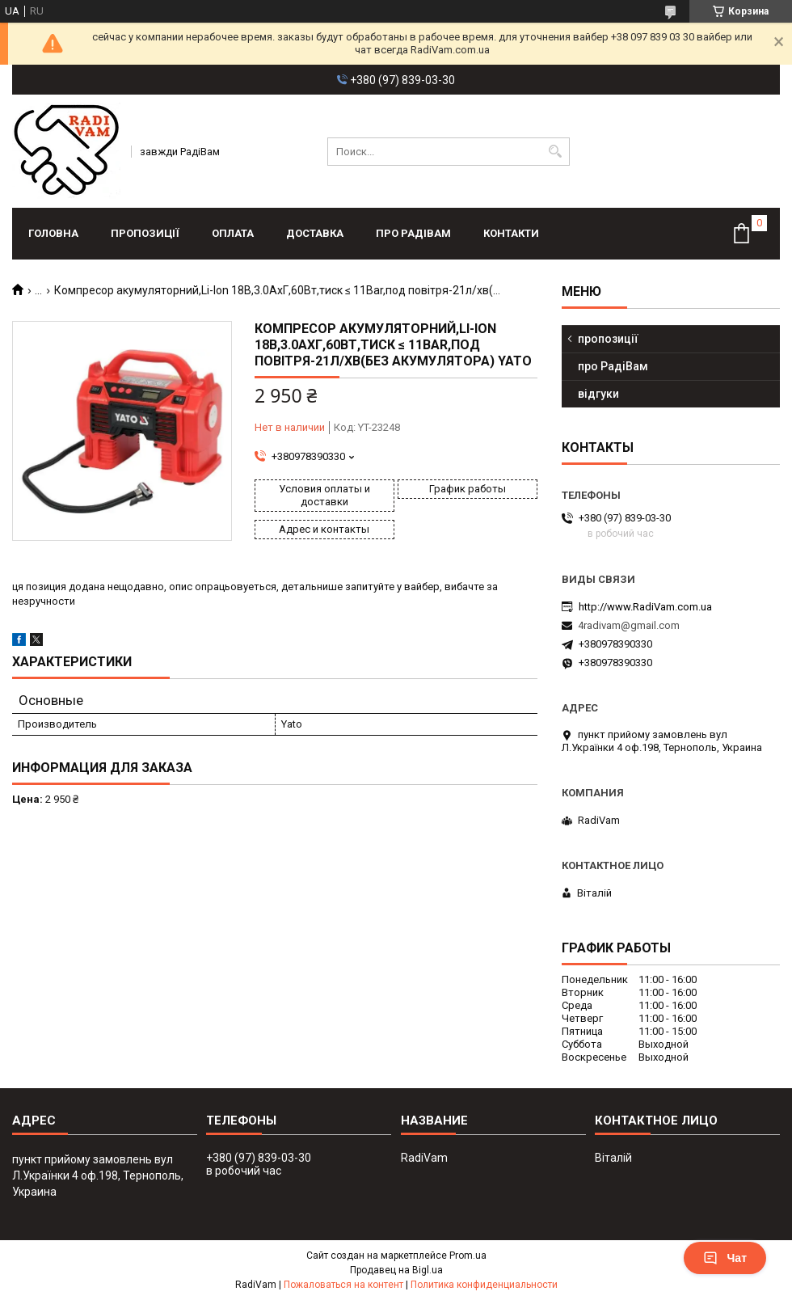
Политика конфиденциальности (484, 1284)
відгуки (598, 393)
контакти (511, 233)
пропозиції (145, 233)
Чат (725, 1258)
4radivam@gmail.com (629, 625)
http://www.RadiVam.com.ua (645, 607)
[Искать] (555, 151)
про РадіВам (413, 233)
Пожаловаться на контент (343, 1284)
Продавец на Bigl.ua (396, 1270)
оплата (233, 233)
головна (53, 233)
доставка (314, 233)
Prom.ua (468, 1255)
